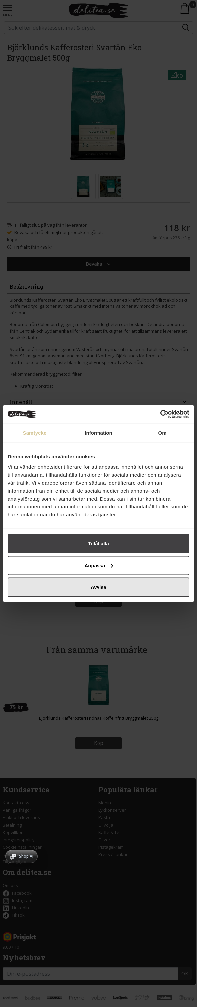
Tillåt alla (98, 543)
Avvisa (98, 587)
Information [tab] (98, 432)
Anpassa (98, 565)
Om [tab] (162, 432)
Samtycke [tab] (35, 432)
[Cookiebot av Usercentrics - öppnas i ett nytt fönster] (160, 414)
